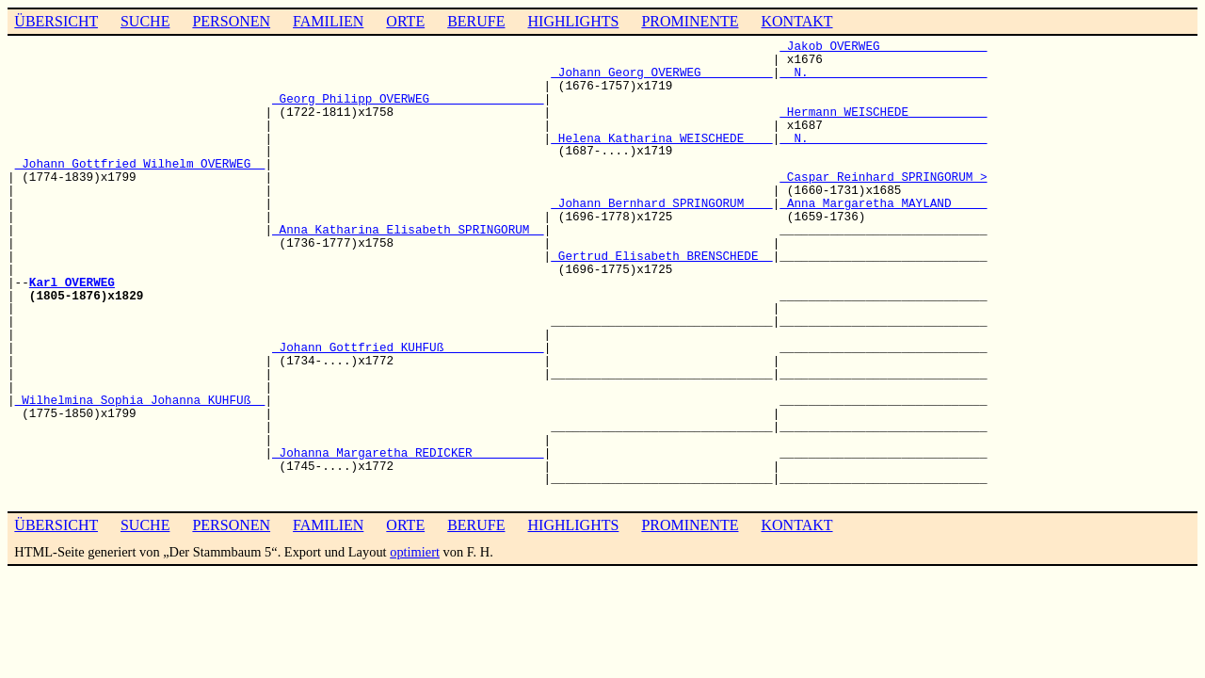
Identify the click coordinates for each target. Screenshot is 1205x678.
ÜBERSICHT (56, 21)
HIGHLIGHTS (573, 21)
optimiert (415, 551)
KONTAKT (796, 21)
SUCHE (144, 21)
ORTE (405, 21)
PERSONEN (231, 21)
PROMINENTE (689, 21)
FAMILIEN (328, 21)
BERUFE (476, 21)
